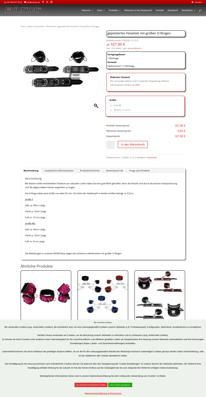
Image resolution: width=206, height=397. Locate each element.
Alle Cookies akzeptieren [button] (120, 385)
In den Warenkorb (133, 144)
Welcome (86, 10)
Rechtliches (187, 10)
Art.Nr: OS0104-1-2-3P (46, 307)
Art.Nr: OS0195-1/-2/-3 (159, 303)
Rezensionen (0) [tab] (114, 170)
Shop (99, 10)
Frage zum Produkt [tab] (139, 170)
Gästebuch (173, 10)
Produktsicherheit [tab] (90, 170)
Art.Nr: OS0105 (103, 305)
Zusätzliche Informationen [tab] (59, 170)
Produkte (113, 10)
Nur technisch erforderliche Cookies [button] (91, 385)
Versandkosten (134, 48)
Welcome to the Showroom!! (138, 10)
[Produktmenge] (110, 145)
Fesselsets (51, 26)
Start (23, 26)
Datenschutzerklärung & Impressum (103, 393)
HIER (137, 84)
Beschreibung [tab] (31, 170)
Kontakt (160, 10)
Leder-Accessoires (35, 26)
